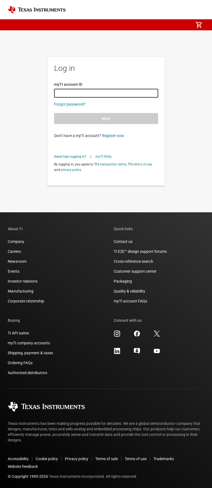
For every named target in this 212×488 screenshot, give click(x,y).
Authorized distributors (27, 373)
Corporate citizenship (26, 301)
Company (16, 241)
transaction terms (113, 164)
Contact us (123, 241)
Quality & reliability (129, 291)
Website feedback (23, 466)
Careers (14, 251)
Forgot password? (70, 104)
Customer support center (135, 271)
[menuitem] (183, 24)
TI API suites (18, 333)
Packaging (123, 281)
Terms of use (136, 459)
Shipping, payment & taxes (30, 353)
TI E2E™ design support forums (140, 251)
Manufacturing (20, 291)
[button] (13, 24)
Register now (113, 135)
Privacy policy (76, 459)
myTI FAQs (104, 157)
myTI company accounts (29, 343)
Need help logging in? (70, 157)
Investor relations (23, 281)
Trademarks (163, 459)
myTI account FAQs (130, 301)
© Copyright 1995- (28, 476)
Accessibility (18, 459)
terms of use (143, 164)
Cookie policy (47, 459)
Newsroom (17, 261)
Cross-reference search (133, 261)
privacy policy (71, 170)
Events (13, 271)
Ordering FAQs (20, 363)
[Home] (37, 10)
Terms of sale (106, 459)
